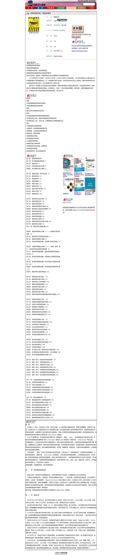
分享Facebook (34, 33)
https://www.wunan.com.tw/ (79, 51)
